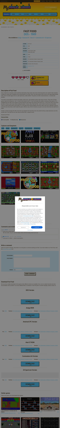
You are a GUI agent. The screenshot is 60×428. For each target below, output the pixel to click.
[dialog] (30, 214)
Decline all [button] (23, 227)
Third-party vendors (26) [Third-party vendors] (28, 215)
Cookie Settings (26, 224)
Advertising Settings (25, 222)
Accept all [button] (37, 227)
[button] (30, 230)
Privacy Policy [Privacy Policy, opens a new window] (33, 224)
